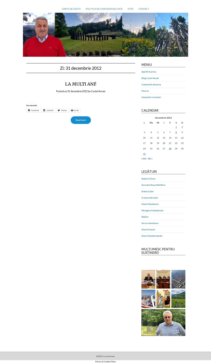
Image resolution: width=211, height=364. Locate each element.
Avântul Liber (147, 191)
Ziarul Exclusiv (148, 229)
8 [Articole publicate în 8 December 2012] (176, 132)
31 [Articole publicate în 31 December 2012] (144, 154)
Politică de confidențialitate (104, 9)
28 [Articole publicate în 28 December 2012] (170, 148)
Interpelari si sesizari (151, 97)
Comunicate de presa (151, 84)
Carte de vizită (71, 9)
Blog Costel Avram (150, 78)
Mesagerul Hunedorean (152, 210)
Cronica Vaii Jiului (149, 197)
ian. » (150, 158)
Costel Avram (98, 91)
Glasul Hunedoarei (150, 204)
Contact (143, 9)
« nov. (144, 158)
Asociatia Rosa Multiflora (153, 185)
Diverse (145, 91)
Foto (131, 9)
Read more (81, 120)
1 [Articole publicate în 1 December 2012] (176, 127)
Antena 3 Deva (148, 178)
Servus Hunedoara (149, 223)
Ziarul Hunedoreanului (151, 236)
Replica (144, 216)
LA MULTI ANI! (80, 84)
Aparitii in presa (148, 71)
